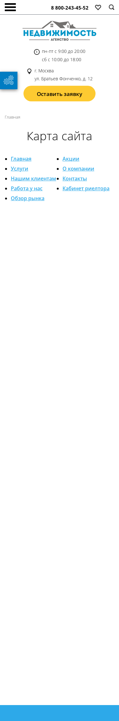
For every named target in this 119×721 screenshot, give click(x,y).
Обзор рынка (27, 198)
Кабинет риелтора (86, 188)
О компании (78, 168)
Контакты (75, 178)
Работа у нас (27, 188)
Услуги (19, 168)
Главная (21, 158)
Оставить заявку (59, 94)
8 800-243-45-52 (70, 7)
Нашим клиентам (33, 178)
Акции (71, 158)
